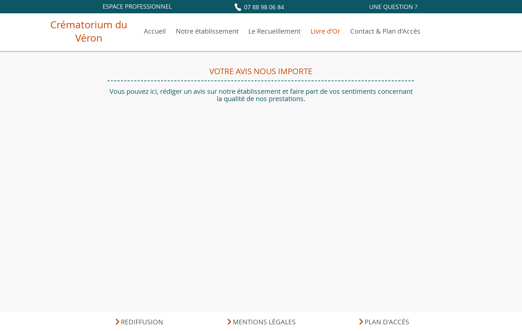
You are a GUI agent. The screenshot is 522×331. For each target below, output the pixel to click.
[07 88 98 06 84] (258, 7)
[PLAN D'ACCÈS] (383, 321)
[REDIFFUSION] (138, 321)
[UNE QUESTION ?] (393, 6)
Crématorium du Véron (88, 31)
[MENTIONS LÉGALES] (261, 321)
